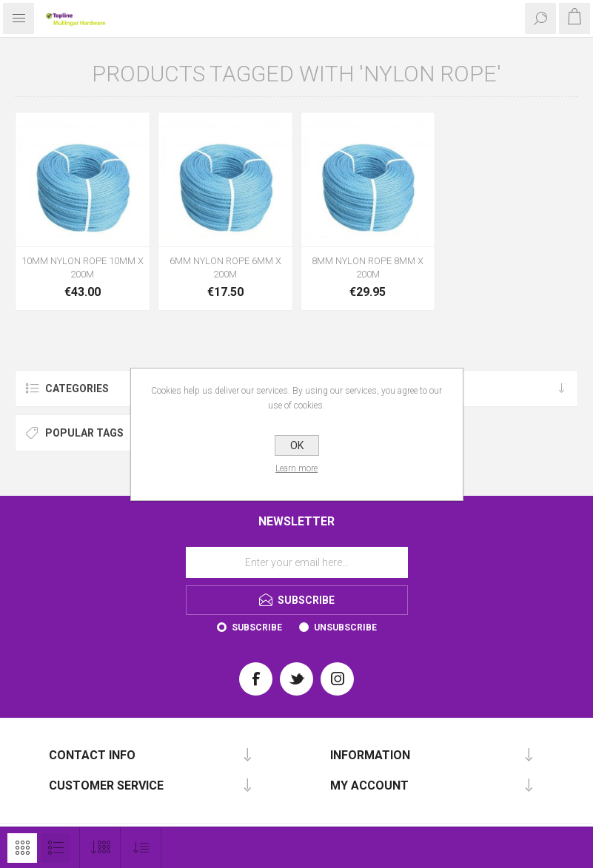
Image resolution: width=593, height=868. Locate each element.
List (55, 848)
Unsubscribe (345, 627)
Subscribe (257, 627)
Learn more (296, 468)
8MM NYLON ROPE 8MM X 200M (367, 267)
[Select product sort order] (141, 847)
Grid (22, 848)
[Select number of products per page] (100, 847)
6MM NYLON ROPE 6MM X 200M (225, 267)
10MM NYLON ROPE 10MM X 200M (82, 267)
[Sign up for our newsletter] (297, 562)
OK (297, 445)
